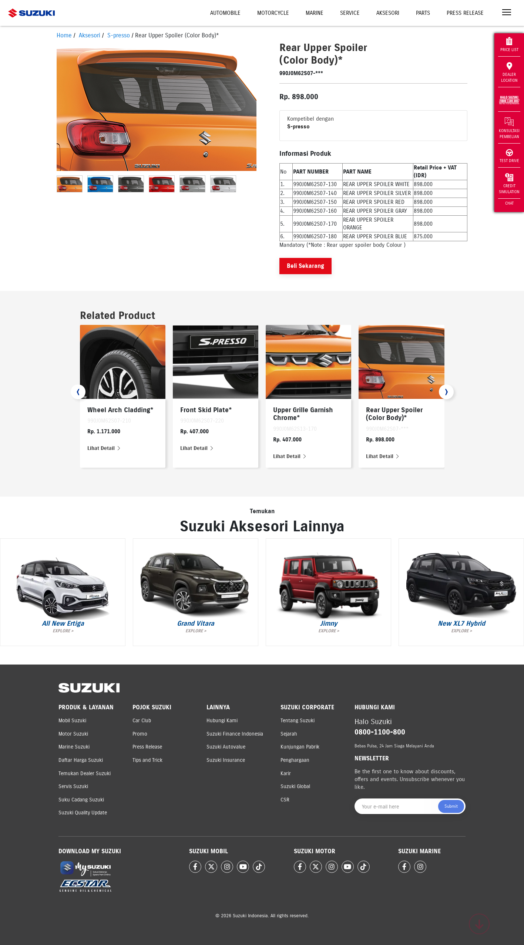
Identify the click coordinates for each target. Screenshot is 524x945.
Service (350, 13)
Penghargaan (295, 760)
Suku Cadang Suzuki (81, 800)
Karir (286, 773)
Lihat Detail (104, 448)
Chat (509, 203)
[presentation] (78, 391)
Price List (509, 44)
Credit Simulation (509, 183)
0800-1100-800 (380, 732)
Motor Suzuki (73, 734)
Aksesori (387, 13)
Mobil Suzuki (72, 720)
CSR (285, 800)
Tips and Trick (147, 760)
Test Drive (509, 156)
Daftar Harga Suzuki (80, 760)
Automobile (225, 13)
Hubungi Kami (222, 720)
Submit (451, 806)
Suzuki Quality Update (82, 813)
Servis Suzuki (73, 786)
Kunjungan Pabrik (300, 747)
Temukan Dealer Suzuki (84, 773)
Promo (139, 734)
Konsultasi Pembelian (509, 128)
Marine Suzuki (74, 747)
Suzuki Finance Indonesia (234, 734)
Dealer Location (509, 72)
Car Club (141, 720)
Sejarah (289, 734)
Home (64, 35)
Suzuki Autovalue (225, 747)
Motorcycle (273, 13)
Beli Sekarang (305, 265)
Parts (423, 13)
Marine (314, 13)
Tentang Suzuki (298, 720)
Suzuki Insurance (225, 760)
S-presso (118, 35)
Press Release (465, 13)
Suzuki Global (295, 786)
